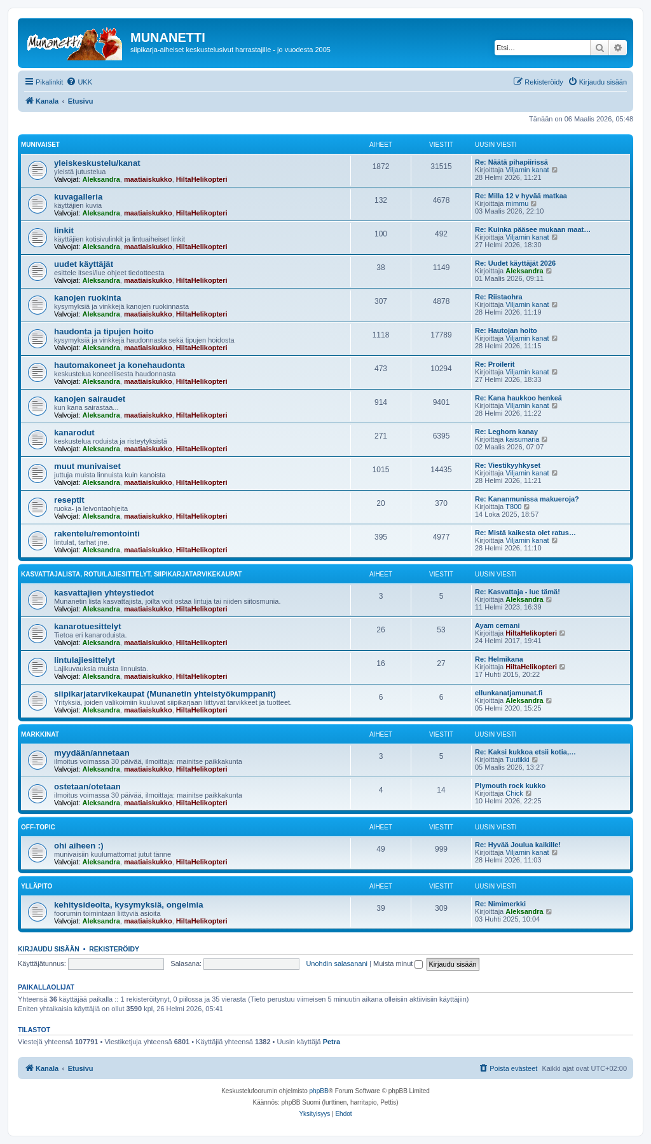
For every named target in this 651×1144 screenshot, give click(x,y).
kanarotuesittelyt (87, 626)
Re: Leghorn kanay (506, 431)
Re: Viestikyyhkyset (507, 465)
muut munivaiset (87, 466)
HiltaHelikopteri (202, 179)
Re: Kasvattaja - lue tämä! (517, 592)
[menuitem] (79, 82)
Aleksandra (101, 179)
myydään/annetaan (92, 753)
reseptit (69, 500)
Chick (514, 793)
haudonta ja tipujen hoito (104, 331)
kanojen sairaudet (89, 399)
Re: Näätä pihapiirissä (511, 162)
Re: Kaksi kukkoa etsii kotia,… (525, 752)
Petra (332, 1041)
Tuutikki (517, 759)
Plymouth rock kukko (510, 785)
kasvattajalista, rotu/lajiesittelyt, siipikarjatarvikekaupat (131, 574)
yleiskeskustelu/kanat (97, 163)
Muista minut (398, 963)
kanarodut (74, 432)
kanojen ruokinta (87, 298)
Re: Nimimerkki (500, 904)
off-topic (38, 827)
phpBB (319, 1090)
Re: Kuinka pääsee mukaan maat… (533, 229)
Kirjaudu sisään (48, 949)
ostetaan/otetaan (87, 786)
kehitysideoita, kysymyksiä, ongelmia (128, 904)
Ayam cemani (497, 625)
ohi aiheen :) (79, 845)
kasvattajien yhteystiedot (104, 592)
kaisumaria (522, 439)
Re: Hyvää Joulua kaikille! (518, 844)
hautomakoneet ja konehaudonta (119, 365)
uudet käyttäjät (83, 264)
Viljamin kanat (527, 170)
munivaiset (40, 144)
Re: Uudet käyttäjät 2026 (515, 263)
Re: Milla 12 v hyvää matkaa (521, 196)
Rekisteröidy (114, 949)
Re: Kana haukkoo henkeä (518, 398)
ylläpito (36, 886)
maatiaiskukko (148, 179)
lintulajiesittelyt (84, 660)
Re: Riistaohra (499, 297)
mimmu (516, 203)
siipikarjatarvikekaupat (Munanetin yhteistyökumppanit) (165, 693)
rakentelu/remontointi (97, 533)
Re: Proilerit (494, 364)
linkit (64, 230)
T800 (513, 506)
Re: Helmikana (499, 659)
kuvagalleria (78, 196)
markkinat (40, 734)
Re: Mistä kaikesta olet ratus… (525, 532)
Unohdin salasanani (336, 963)
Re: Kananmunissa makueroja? (527, 499)
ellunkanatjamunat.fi (508, 693)
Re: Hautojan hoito (506, 330)
